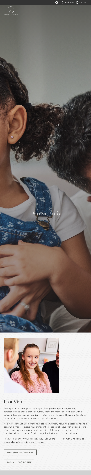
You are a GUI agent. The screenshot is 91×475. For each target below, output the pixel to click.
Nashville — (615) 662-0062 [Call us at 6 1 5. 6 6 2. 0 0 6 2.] (20, 453)
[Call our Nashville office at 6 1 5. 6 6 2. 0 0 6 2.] (68, 2)
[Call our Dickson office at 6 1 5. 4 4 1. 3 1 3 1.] (81, 2)
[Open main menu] (84, 11)
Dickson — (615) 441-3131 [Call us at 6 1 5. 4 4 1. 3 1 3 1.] (19, 462)
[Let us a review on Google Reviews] (57, 2)
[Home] (11, 11)
